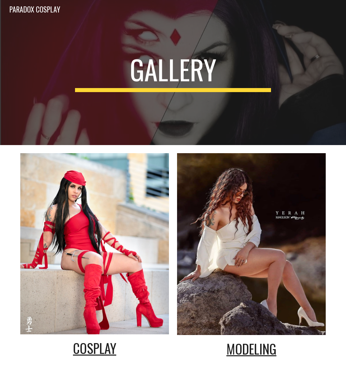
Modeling (251, 348)
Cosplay (94, 348)
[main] (172, 72)
